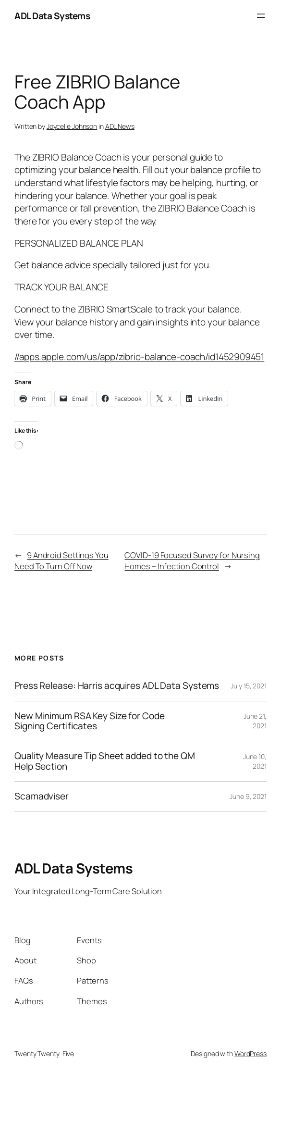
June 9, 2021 (248, 796)
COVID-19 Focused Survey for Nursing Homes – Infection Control (192, 560)
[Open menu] (261, 16)
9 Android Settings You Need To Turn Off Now (61, 560)
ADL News (119, 126)
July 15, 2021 (249, 685)
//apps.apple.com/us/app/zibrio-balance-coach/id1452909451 (139, 356)
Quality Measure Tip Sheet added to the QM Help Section (104, 761)
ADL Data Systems (52, 16)
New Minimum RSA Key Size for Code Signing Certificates (89, 721)
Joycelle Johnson (72, 126)
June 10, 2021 (255, 761)
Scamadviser (41, 796)
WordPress (250, 1053)
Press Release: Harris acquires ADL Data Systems (116, 686)
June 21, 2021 (255, 720)
